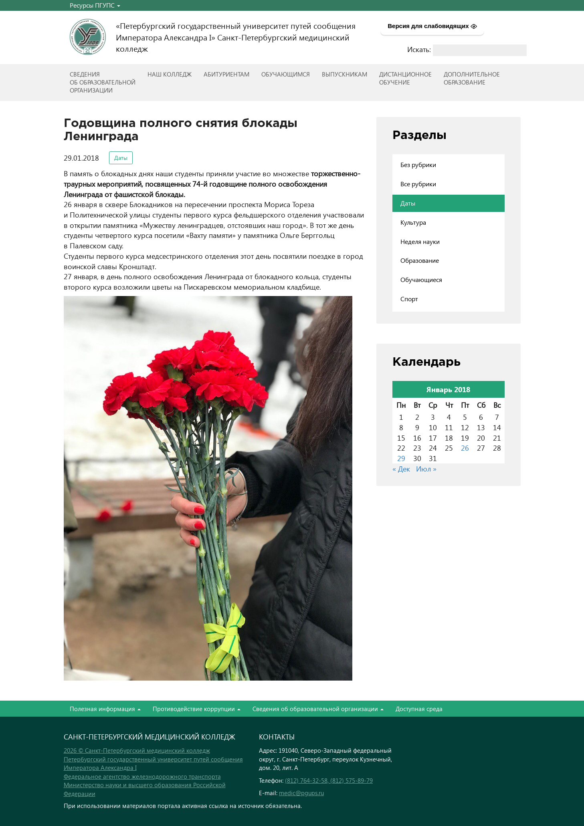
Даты (120, 157)
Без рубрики (418, 164)
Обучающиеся (421, 279)
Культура (413, 222)
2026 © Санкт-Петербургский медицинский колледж (137, 750)
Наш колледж (170, 74)
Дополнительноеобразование (472, 78)
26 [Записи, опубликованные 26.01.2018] (465, 448)
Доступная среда (419, 709)
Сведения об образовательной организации (318, 709)
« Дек (401, 468)
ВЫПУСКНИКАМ (344, 74)
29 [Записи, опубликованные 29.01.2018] (401, 458)
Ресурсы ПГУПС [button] (95, 5)
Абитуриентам (226, 74)
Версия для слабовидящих (432, 26)
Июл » (426, 468)
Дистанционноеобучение (405, 78)
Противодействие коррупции (196, 709)
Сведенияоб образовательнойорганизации (102, 82)
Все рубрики (418, 183)
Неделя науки (420, 241)
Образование (419, 260)
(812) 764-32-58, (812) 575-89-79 (329, 780)
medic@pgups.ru (301, 793)
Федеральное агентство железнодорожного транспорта (142, 776)
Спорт (409, 298)
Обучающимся (285, 74)
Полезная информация (105, 709)
